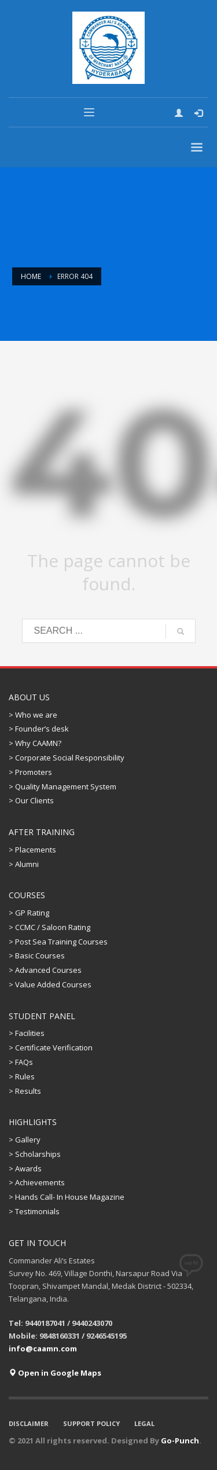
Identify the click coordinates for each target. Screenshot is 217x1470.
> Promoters (30, 772)
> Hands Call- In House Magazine (66, 1197)
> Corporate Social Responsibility (66, 757)
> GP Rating (29, 912)
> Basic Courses (37, 955)
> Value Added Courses (50, 984)
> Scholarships (35, 1154)
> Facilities (27, 1033)
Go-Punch (180, 1440)
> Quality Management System (62, 786)
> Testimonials (34, 1211)
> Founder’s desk (39, 728)
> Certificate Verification (51, 1047)
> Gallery (25, 1139)
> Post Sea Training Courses (58, 941)
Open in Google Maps (55, 1373)
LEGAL (144, 1423)
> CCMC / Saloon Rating (49, 927)
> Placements (32, 849)
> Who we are (33, 715)
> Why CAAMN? (35, 743)
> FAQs (21, 1062)
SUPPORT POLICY (91, 1423)
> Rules (22, 1076)
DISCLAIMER (29, 1423)
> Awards (25, 1168)
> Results (25, 1091)
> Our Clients (31, 800)
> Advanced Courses (45, 970)
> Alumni (24, 864)
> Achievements (37, 1182)
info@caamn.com (43, 1348)
